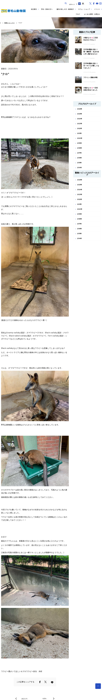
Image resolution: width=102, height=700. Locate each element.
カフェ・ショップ (84, 9)
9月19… (45, 698)
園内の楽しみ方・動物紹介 (65, 9)
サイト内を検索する (65, 3)
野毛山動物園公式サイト (13, 11)
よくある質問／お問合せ (92, 14)
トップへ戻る (98, 686)
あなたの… (25, 698)
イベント (97, 9)
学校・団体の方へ (47, 9)
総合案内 (34, 9)
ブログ (78, 14)
